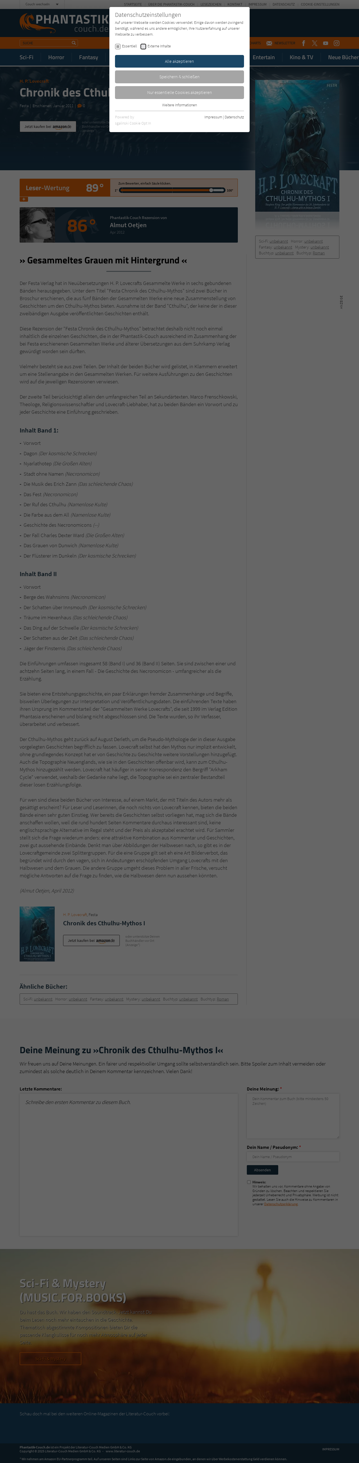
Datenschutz (234, 116)
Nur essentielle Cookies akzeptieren (179, 92)
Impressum (213, 116)
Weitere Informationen (179, 104)
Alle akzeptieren (179, 61)
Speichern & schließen (179, 76)
